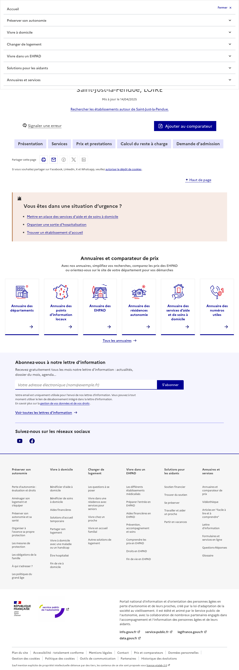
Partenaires (128, 658)
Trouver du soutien (175, 494)
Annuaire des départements (22, 307)
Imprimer (43, 159)
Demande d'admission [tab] (198, 143)
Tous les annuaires (117, 340)
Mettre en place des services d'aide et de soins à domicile (72, 216)
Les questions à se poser (98, 488)
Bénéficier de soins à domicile (61, 499)
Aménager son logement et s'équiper (21, 501)
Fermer (222, 7)
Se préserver (172, 502)
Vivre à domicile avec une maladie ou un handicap (61, 544)
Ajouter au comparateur (185, 126)
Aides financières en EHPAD (138, 515)
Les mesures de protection (21, 544)
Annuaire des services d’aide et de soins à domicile (178, 312)
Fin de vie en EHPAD (138, 559)
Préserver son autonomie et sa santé (22, 516)
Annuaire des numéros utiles (217, 310)
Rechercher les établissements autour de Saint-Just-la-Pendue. (120, 109)
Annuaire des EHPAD (100, 307)
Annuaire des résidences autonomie (139, 310)
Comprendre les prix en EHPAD (136, 541)
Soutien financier (174, 486)
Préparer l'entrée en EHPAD (138, 503)
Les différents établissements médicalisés (135, 490)
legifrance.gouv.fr (190, 632)
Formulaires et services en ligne (212, 537)
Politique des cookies (60, 658)
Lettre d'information (211, 526)
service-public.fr (157, 632)
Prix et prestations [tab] (94, 143)
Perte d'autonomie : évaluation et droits (24, 488)
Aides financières (60, 509)
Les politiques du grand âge (22, 575)
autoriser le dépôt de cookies (123, 169)
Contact (123, 652)
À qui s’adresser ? (22, 566)
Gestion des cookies (26, 658)
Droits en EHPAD (136, 551)
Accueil (13, 8)
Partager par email (53, 159)
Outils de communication (97, 658)
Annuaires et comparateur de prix (212, 490)
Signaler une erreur (45, 125)
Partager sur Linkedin (84, 159)
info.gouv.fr (128, 632)
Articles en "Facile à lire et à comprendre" (214, 513)
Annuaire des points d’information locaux (61, 312)
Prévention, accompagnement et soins (137, 528)
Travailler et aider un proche (175, 512)
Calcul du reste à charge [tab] (144, 143)
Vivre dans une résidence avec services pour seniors (97, 503)
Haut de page (200, 180)
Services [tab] (59, 143)
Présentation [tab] (30, 143)
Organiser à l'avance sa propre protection (23, 531)
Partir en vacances (175, 522)
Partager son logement (58, 530)
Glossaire (207, 555)
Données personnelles (183, 652)
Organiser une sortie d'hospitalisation (56, 224)
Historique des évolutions (159, 658)
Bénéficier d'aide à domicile (61, 488)
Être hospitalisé (59, 555)
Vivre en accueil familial (97, 529)
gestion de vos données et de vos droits (65, 403)
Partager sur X (74, 159)
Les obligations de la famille (24, 556)
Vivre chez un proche (96, 518)
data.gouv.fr (128, 638)
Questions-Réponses (214, 547)
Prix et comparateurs (148, 652)
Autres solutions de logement (99, 541)
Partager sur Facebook (63, 159)
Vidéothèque (210, 501)
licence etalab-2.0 (157, 665)
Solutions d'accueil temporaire (61, 519)
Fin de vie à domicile (57, 565)
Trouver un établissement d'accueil (55, 232)
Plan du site (20, 652)
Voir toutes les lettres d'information (43, 412)
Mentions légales (100, 652)
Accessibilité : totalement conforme (58, 652)
